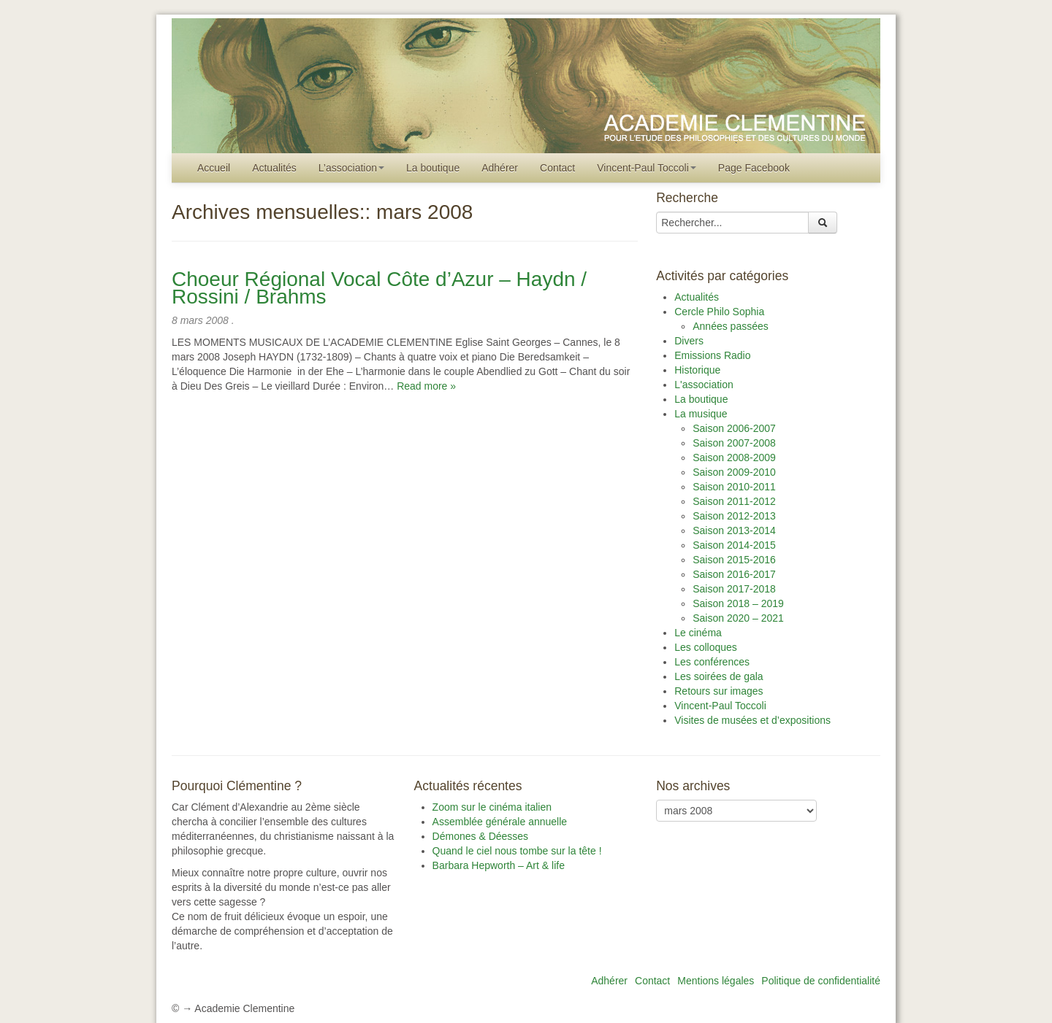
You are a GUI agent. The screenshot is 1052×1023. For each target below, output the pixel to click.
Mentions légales (715, 981)
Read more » (426, 386)
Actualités (274, 168)
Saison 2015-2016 (734, 559)
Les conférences (712, 662)
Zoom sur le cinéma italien (492, 807)
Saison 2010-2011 (734, 487)
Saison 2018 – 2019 (738, 603)
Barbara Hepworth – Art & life (498, 865)
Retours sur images (718, 691)
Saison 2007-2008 (734, 443)
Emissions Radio (712, 355)
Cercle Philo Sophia (719, 311)
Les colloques (705, 647)
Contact (557, 168)
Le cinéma (698, 632)
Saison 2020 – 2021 (738, 618)
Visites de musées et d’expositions (752, 720)
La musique (700, 414)
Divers (689, 341)
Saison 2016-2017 (734, 574)
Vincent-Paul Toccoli (646, 168)
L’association (351, 168)
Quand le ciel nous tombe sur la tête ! (517, 851)
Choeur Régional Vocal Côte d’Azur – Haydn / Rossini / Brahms (379, 288)
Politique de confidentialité (820, 981)
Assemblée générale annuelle (499, 821)
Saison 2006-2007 (734, 428)
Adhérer (499, 168)
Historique (697, 370)
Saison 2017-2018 (734, 589)
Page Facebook (754, 168)
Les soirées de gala (718, 676)
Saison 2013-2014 (734, 530)
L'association (703, 384)
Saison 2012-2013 (734, 516)
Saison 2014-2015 (734, 545)
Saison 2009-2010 (734, 472)
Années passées (731, 326)
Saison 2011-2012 (734, 501)
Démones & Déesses (480, 836)
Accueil (213, 168)
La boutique (433, 168)
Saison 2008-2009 (734, 457)
